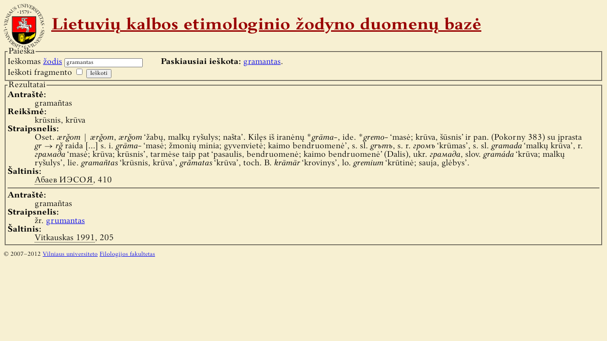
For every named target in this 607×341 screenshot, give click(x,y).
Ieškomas (35, 62)
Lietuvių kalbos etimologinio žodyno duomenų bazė (266, 26)
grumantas (65, 221)
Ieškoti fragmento (40, 73)
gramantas (262, 62)
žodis (52, 62)
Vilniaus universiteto (70, 254)
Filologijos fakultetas (127, 254)
